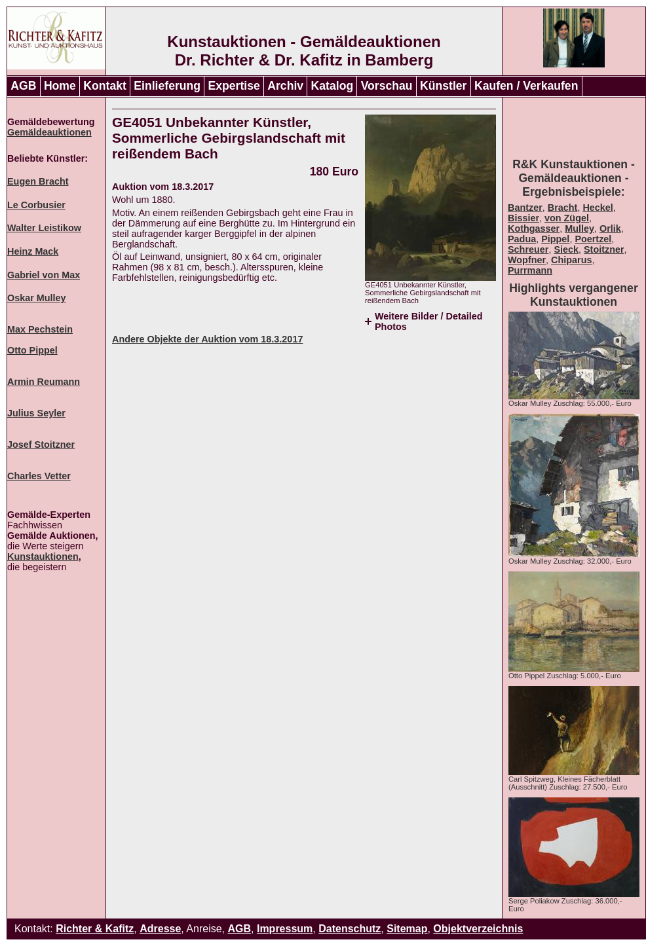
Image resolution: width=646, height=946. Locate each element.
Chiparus (571, 260)
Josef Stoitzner (41, 444)
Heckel (597, 207)
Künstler (443, 85)
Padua (522, 239)
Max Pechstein (40, 329)
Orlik (610, 228)
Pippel (555, 239)
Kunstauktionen (43, 556)
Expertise (234, 85)
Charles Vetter (39, 476)
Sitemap (407, 928)
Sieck (566, 249)
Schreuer (528, 249)
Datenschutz (349, 928)
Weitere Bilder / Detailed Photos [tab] (428, 321)
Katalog (332, 85)
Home (60, 85)
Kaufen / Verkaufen (526, 85)
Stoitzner (604, 249)
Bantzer (525, 207)
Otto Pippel (32, 350)
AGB (23, 85)
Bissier (523, 218)
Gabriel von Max (43, 275)
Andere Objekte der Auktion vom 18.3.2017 (207, 339)
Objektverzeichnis (478, 928)
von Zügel (566, 218)
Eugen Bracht (38, 181)
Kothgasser (534, 228)
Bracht (563, 207)
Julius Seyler (36, 413)
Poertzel (593, 239)
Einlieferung (167, 85)
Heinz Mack (32, 251)
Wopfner (527, 260)
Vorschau (387, 85)
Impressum (285, 928)
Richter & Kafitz (95, 928)
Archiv (285, 85)
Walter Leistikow (44, 228)
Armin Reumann (43, 381)
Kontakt (104, 85)
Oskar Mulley (36, 298)
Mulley (579, 228)
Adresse (160, 928)
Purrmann (530, 270)
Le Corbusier (36, 205)
